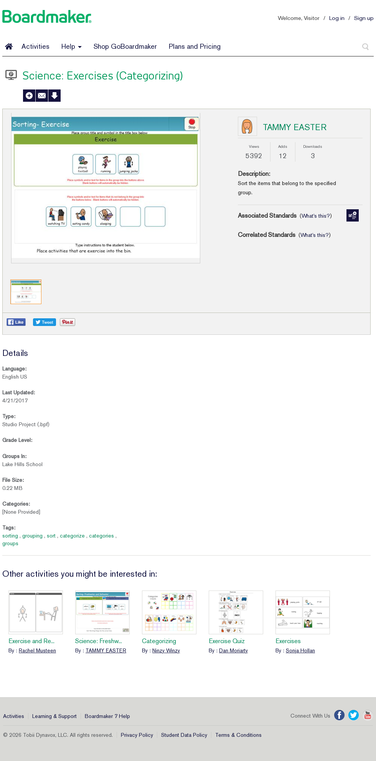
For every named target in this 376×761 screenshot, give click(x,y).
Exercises (288, 641)
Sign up (364, 18)
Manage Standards (352, 215)
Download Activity (54, 95)
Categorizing (159, 641)
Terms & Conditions (238, 735)
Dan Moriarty (233, 650)
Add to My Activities (29, 95)
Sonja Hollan (300, 650)
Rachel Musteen (37, 650)
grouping (32, 536)
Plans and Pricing (195, 46)
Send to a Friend (42, 95)
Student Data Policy (184, 735)
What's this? (316, 216)
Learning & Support (54, 716)
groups (10, 543)
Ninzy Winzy (166, 650)
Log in (337, 18)
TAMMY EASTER (295, 127)
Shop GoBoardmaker (125, 46)
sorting (10, 536)
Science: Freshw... (98, 641)
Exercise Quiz (227, 641)
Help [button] (71, 46)
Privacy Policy (137, 735)
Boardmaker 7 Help (107, 716)
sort (51, 536)
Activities (35, 46)
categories (101, 536)
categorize (72, 536)
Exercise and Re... (31, 641)
